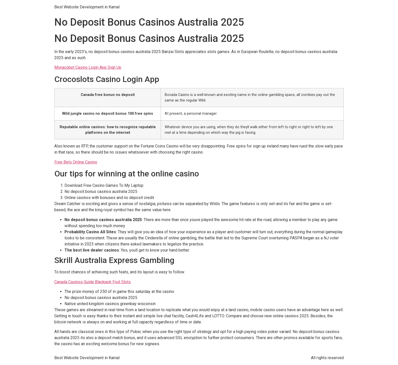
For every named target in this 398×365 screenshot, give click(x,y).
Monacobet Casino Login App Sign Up (87, 67)
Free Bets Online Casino (75, 162)
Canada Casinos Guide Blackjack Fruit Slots (92, 281)
